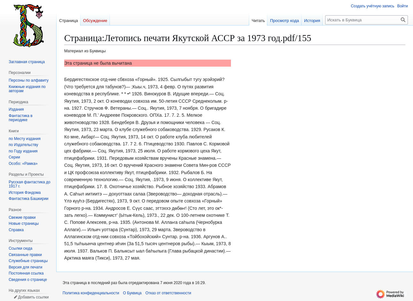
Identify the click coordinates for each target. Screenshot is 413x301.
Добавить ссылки (33, 297)
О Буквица (132, 293)
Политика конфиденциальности (91, 293)
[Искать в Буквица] (366, 20)
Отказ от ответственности (168, 293)
